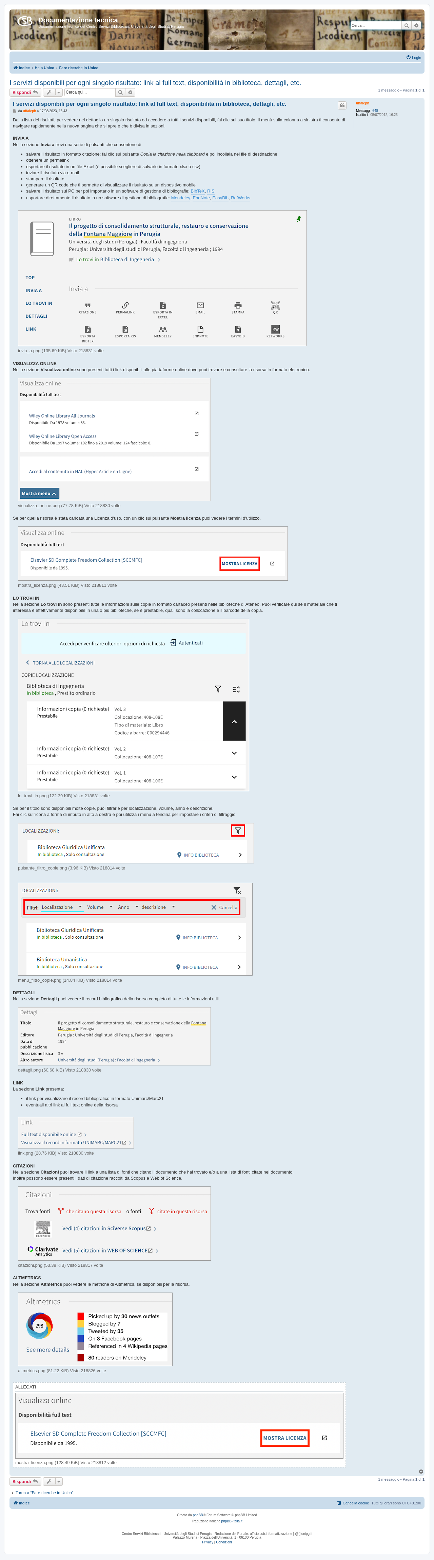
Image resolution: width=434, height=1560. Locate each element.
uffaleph (362, 103)
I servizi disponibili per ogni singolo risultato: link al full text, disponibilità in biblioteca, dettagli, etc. (155, 82)
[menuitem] (413, 58)
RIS (211, 191)
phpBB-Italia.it (231, 1521)
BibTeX (198, 191)
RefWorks (240, 197)
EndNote (201, 197)
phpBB (198, 1515)
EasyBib (220, 197)
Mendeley (180, 197)
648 (375, 111)
